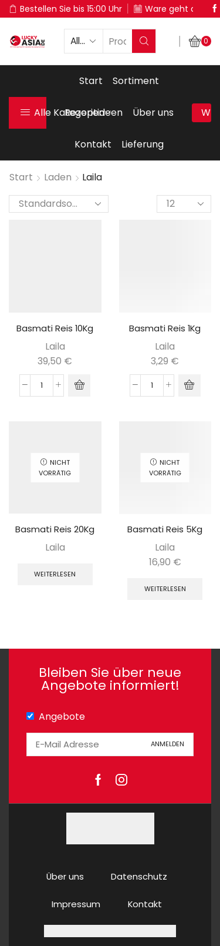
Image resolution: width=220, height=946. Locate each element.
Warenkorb (206, 112)
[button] (79, 385)
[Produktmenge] (42, 385)
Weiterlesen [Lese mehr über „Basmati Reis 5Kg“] (165, 588)
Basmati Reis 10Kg (54, 328)
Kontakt (93, 144)
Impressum (76, 904)
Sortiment (136, 81)
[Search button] (143, 41)
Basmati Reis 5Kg (164, 529)
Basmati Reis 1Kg (165, 328)
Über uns (153, 112)
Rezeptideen (94, 112)
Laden (58, 177)
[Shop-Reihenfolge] (59, 204)
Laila (55, 346)
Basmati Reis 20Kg (54, 529)
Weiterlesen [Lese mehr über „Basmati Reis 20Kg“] (55, 574)
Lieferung (142, 144)
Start (91, 81)
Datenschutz (139, 876)
